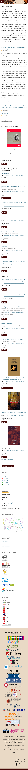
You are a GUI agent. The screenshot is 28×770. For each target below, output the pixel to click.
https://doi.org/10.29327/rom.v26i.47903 (14, 283)
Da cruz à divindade (14, 324)
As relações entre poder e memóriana (14, 308)
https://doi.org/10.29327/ (9, 153)
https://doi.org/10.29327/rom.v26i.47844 (14, 296)
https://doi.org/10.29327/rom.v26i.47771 (14, 250)
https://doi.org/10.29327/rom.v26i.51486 (14, 191)
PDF (5, 163)
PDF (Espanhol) (8, 388)
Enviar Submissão (8, 466)
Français (6, 480)
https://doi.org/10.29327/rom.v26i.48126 (14, 235)
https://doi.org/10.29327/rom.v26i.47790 (14, 265)
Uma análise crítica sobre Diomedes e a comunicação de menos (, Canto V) (14, 280)
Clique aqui (10, 503)
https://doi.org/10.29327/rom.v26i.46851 (14, 312)
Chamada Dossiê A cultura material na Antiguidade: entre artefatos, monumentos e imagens (14, 107)
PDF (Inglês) (7, 198)
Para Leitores (5, 541)
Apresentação (5, 173)
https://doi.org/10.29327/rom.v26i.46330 (14, 381)
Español (6, 478)
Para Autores (5, 544)
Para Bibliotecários (6, 546)
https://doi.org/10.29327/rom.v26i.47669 (14, 206)
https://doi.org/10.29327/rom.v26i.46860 (14, 328)
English (5, 476)
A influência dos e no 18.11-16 (14, 262)
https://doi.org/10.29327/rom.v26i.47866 (14, 450)
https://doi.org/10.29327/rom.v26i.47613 (14, 221)
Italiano (6, 482)
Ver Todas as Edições (7, 459)
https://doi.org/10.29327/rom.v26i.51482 (14, 175)
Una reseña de (14, 378)
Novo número (4, 113)
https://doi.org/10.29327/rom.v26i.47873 (14, 415)
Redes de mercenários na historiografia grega (13, 294)
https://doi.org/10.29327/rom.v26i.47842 (14, 343)
